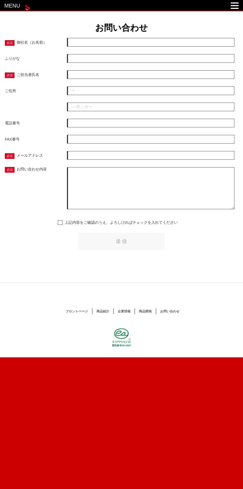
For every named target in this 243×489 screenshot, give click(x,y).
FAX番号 (12, 139)
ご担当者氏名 (28, 74)
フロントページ (77, 311)
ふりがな (12, 58)
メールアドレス (30, 155)
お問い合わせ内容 (32, 169)
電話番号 (12, 123)
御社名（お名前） (32, 42)
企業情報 (124, 311)
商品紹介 (103, 311)
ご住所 (10, 91)
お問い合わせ (170, 311)
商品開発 (145, 311)
